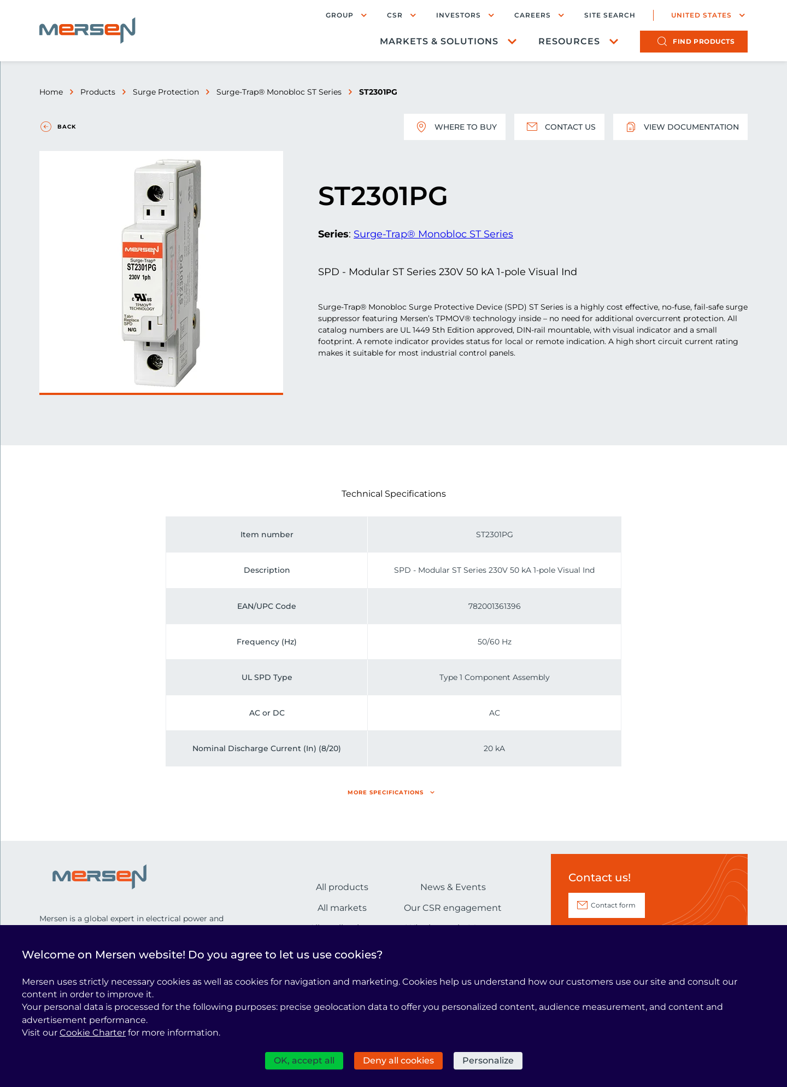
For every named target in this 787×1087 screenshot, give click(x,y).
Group (340, 15)
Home (51, 92)
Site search (610, 15)
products (704, 41)
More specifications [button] (386, 792)
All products (342, 887)
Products (97, 92)
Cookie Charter (93, 1032)
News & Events (453, 887)
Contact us (559, 127)
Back (66, 126)
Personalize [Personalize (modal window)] (488, 1060)
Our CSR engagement (453, 908)
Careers (532, 15)
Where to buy (455, 127)
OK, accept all (304, 1060)
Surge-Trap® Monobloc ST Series (279, 92)
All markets (342, 908)
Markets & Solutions (439, 41)
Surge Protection (166, 92)
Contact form (613, 905)
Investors (458, 15)
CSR (395, 15)
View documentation (680, 127)
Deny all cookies (398, 1060)
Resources (569, 41)
